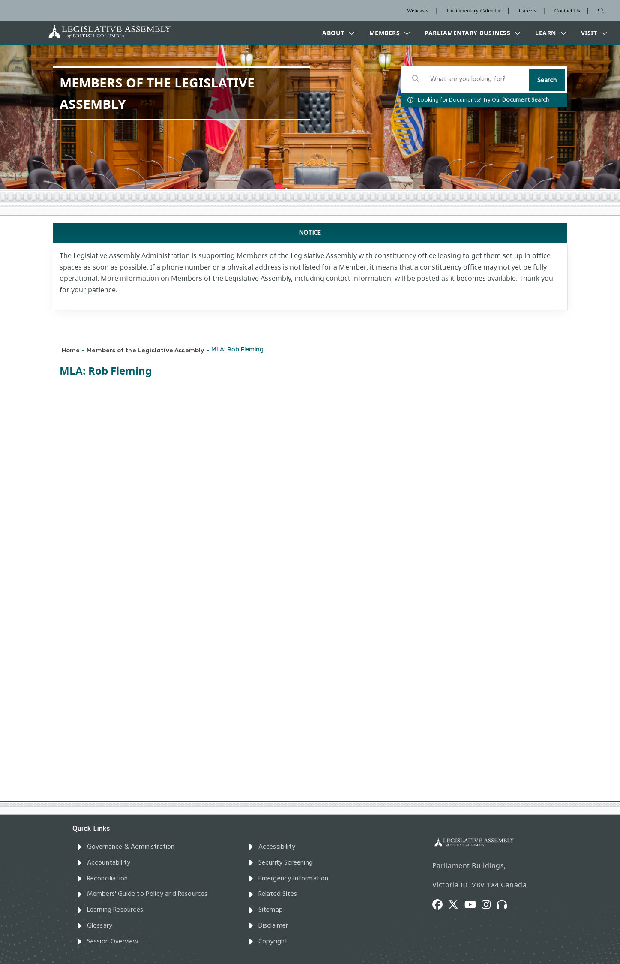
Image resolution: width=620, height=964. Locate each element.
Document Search (525, 100)
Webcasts (417, 10)
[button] (336, 33)
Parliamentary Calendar (473, 10)
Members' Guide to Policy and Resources (142, 894)
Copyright (268, 941)
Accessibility (272, 847)
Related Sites (272, 894)
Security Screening (280, 862)
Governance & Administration (126, 847)
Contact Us (567, 10)
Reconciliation (102, 878)
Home (71, 350)
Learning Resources (110, 910)
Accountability (104, 862)
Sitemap (265, 910)
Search (547, 80)
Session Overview (108, 941)
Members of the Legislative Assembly (145, 350)
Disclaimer (268, 925)
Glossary (95, 925)
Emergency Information (288, 878)
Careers (527, 10)
